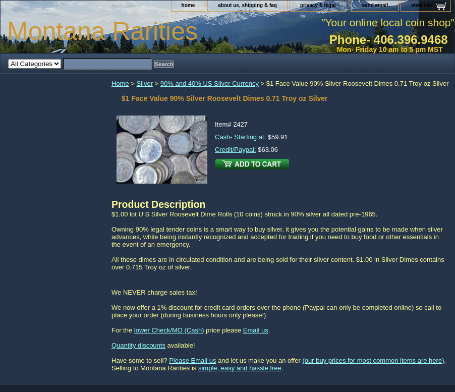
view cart (422, 5)
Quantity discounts (138, 345)
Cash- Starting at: (240, 137)
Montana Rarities (102, 31)
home (188, 5)
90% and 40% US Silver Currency (209, 83)
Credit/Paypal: (235, 149)
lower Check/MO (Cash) (169, 330)
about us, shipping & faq (247, 5)
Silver (145, 83)
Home (120, 83)
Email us (255, 330)
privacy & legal (318, 5)
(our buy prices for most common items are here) (373, 360)
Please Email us (192, 360)
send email (375, 5)
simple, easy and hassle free (239, 368)
